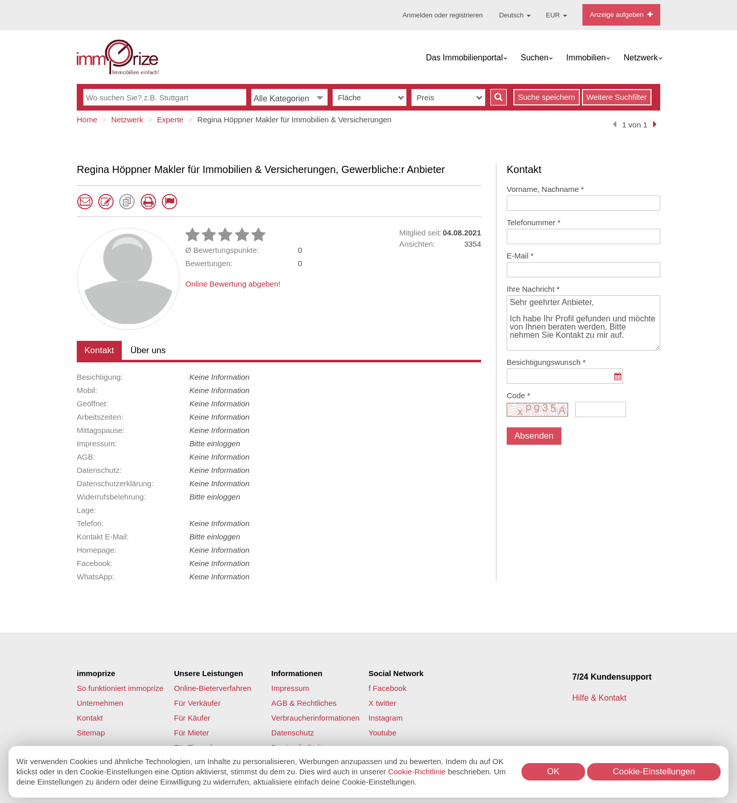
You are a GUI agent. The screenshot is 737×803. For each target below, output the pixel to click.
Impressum (290, 688)
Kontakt (99, 350)
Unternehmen (100, 703)
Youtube (382, 732)
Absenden (534, 436)
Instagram (385, 717)
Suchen (534, 57)
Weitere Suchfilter (617, 97)
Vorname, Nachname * (545, 189)
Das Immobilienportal (464, 57)
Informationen (296, 673)
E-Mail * (520, 255)
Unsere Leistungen (208, 673)
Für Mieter (191, 732)
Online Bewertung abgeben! (232, 283)
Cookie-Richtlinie (417, 771)
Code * (518, 395)
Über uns (148, 350)
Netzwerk (641, 57)
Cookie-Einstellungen (654, 771)
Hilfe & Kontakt (600, 697)
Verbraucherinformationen (315, 717)
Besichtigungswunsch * (546, 362)
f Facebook (387, 688)
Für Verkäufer (197, 703)
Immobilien (585, 57)
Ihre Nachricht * (533, 289)
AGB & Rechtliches (304, 703)
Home (87, 119)
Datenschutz (292, 732)
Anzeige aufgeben (621, 14)
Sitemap (91, 732)
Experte (170, 119)
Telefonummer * (533, 222)
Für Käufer (192, 717)
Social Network (396, 673)
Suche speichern (546, 97)
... (617, 381)
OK (553, 771)
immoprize (96, 673)
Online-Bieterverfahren (212, 688)
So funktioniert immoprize (120, 688)
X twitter (382, 703)
